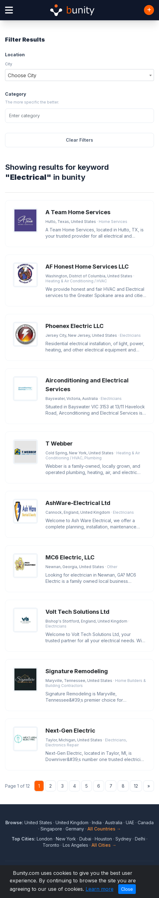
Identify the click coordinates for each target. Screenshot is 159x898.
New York (66, 838)
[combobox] (79, 75)
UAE (130, 822)
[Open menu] (9, 10)
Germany (75, 828)
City (8, 64)
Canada (146, 822)
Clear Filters (79, 140)
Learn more (100, 889)
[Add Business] (149, 10)
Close (127, 889)
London (44, 838)
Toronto (51, 845)
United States (38, 822)
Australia (113, 822)
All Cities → (104, 845)
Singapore (51, 828)
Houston (103, 838)
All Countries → (104, 828)
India (97, 822)
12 (136, 786)
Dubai (85, 838)
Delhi (140, 838)
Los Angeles (75, 845)
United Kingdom (72, 822)
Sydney (123, 838)
